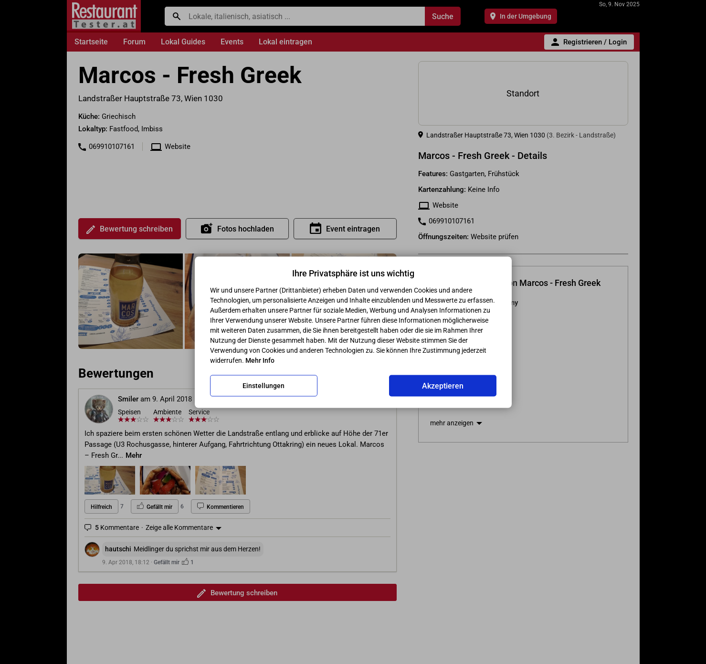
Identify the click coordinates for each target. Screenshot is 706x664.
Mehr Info (259, 360)
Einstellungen (263, 386)
